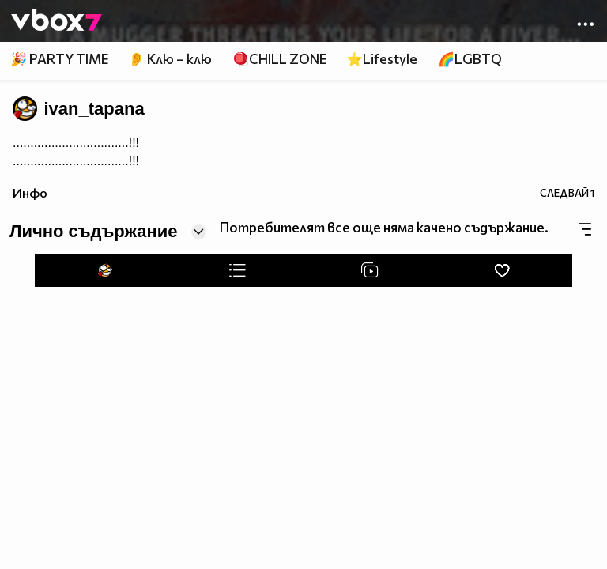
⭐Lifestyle (381, 59)
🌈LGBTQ (470, 59)
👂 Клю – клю (170, 59)
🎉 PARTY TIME (59, 59)
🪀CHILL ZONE (279, 59)
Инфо (30, 192)
